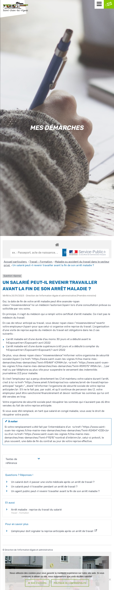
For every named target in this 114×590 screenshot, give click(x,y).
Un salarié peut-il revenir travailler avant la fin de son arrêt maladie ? (53, 265)
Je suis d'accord (37, 583)
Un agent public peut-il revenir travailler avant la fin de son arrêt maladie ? (55, 491)
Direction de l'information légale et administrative (29, 550)
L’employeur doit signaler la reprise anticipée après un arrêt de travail (54, 531)
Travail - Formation (41, 261)
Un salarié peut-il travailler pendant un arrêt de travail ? (44, 486)
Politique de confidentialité (70, 583)
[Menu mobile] (99, 4)
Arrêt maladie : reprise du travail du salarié (36, 509)
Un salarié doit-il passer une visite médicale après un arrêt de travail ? (52, 482)
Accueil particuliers (15, 261)
